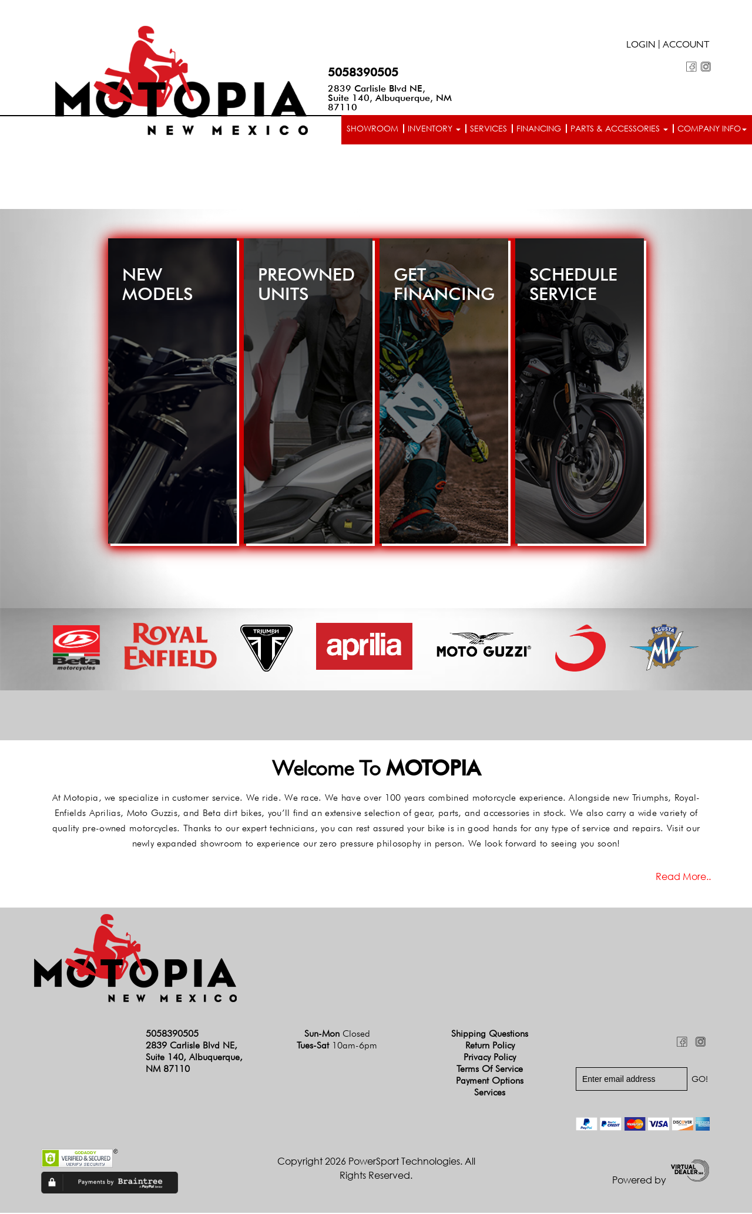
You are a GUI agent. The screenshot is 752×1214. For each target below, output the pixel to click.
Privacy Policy (490, 1057)
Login (641, 45)
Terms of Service (489, 1069)
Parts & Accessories (619, 128)
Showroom (372, 128)
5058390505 (363, 72)
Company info (712, 128)
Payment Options (489, 1081)
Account (686, 45)
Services (488, 128)
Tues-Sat (337, 1045)
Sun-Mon (337, 1034)
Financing (538, 128)
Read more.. (683, 877)
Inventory (434, 128)
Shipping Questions (489, 1034)
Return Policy (490, 1045)
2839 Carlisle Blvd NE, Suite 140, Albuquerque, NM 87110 (390, 98)
